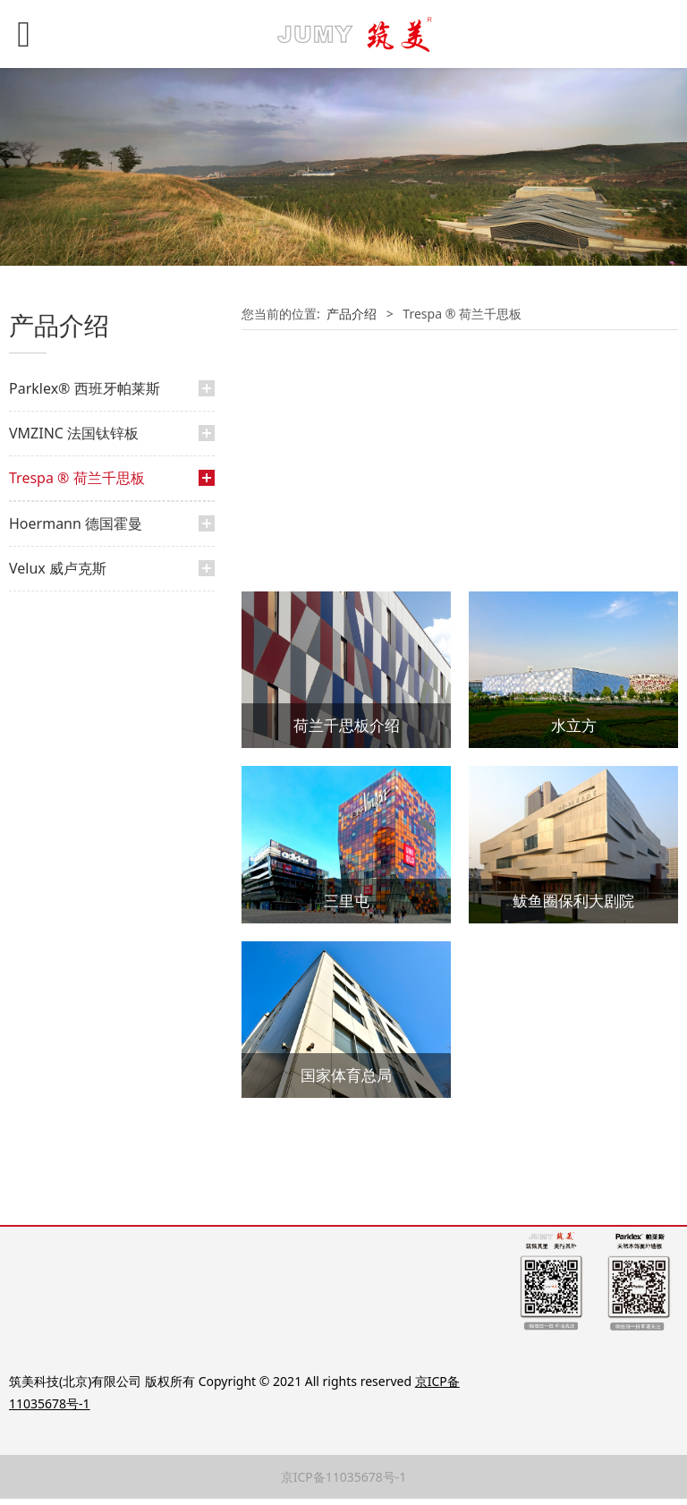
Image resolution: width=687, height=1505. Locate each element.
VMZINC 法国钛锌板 (74, 433)
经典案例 (52, 555)
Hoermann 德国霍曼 (75, 602)
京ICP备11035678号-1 (344, 1483)
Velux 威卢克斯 (57, 647)
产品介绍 (52, 524)
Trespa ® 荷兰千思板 (77, 478)
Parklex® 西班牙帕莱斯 (84, 388)
